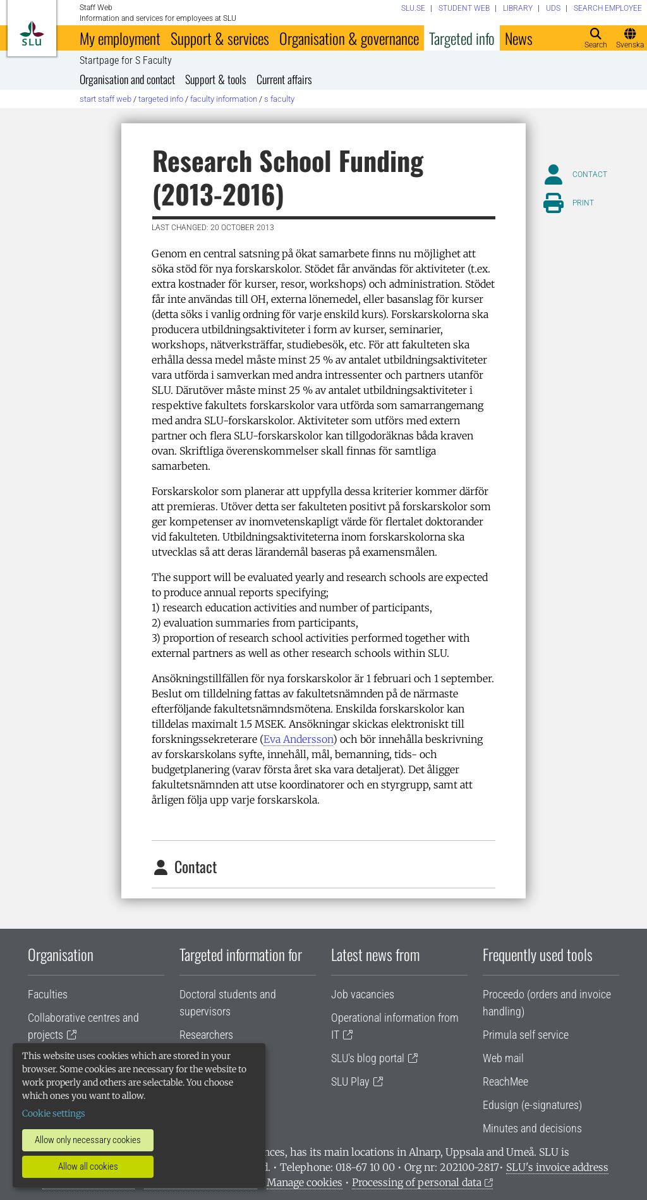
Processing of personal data (416, 1182)
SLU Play (350, 1081)
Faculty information (223, 99)
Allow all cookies (88, 1166)
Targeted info (462, 38)
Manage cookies (304, 1182)
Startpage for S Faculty (126, 61)
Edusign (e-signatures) (532, 1104)
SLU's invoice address (557, 1167)
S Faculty (279, 99)
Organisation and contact (127, 79)
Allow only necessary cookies (88, 1140)
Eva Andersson (298, 739)
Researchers (206, 1034)
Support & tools (215, 79)
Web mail (503, 1058)
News (519, 38)
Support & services (220, 38)
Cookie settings (53, 1113)
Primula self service (526, 1034)
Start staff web (105, 99)
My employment (120, 38)
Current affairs (284, 79)
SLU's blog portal (367, 1058)
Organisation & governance (349, 38)
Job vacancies (362, 994)
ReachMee (505, 1081)
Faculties (48, 994)
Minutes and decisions (532, 1128)
